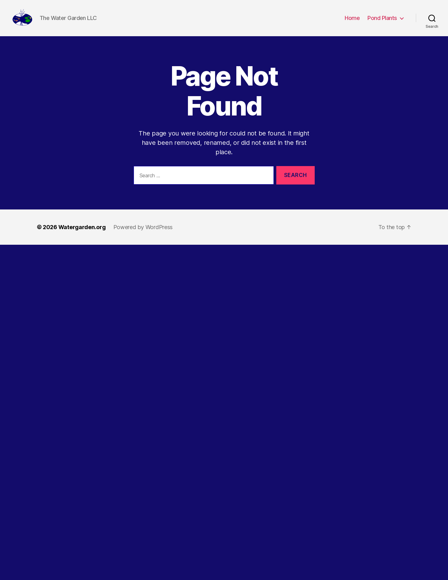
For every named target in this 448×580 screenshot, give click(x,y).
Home (352, 22)
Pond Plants (382, 22)
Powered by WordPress (143, 236)
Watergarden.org (82, 236)
